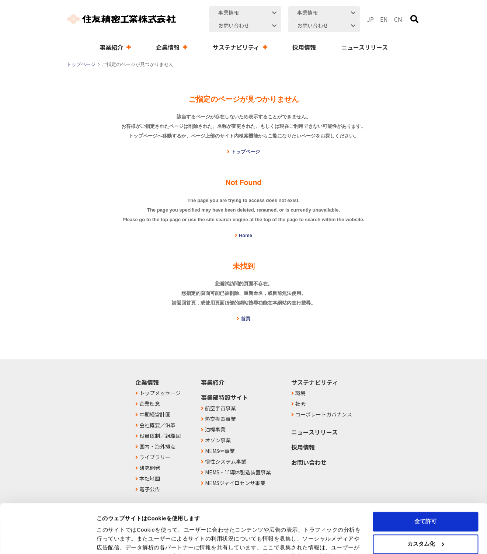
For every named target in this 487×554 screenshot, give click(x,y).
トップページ (81, 51)
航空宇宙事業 (220, 395)
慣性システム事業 (225, 448)
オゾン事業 (218, 427)
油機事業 (215, 416)
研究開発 (149, 455)
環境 (300, 380)
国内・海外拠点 (157, 433)
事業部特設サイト (224, 384)
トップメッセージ (160, 380)
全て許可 (425, 475)
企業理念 (149, 390)
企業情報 (147, 369)
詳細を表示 (111, 539)
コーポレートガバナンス (323, 401)
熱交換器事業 (220, 406)
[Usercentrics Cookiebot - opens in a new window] (47, 539)
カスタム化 (425, 497)
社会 (300, 390)
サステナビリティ (314, 369)
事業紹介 (213, 369)
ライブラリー (154, 444)
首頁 (245, 306)
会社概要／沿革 (157, 412)
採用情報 (303, 434)
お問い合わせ (309, 449)
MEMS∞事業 (220, 438)
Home (245, 222)
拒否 (425, 520)
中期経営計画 (154, 401)
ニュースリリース (314, 419)
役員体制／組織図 (160, 422)
